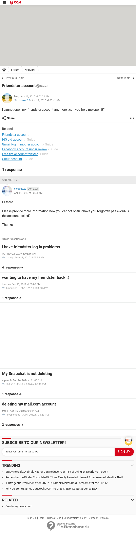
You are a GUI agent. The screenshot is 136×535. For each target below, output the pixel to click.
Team (41, 518)
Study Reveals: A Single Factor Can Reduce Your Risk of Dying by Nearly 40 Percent (56, 471)
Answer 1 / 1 (11, 179)
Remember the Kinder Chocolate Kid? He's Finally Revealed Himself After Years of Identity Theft (64, 477)
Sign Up (31, 518)
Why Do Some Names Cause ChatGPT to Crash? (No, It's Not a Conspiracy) (52, 488)
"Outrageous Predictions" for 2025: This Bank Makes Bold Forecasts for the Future (56, 483)
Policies (104, 518)
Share (11, 118)
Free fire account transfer (20, 154)
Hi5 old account (13, 139)
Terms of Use (54, 518)
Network (30, 69)
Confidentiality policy (74, 518)
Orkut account (12, 159)
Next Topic (123, 78)
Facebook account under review (24, 149)
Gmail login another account (22, 144)
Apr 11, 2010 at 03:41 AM (46, 100)
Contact (93, 518)
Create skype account (19, 506)
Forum (15, 69)
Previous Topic (15, 78)
